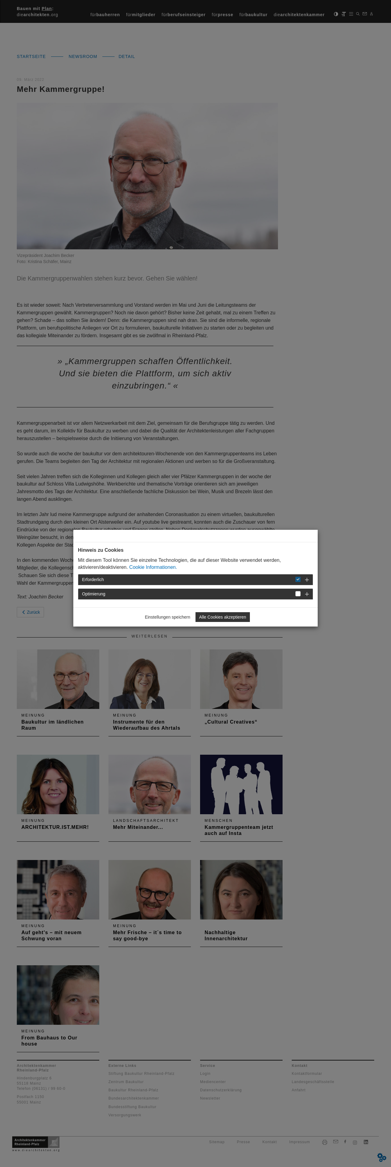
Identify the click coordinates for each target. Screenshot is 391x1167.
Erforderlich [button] (93, 579)
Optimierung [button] (93, 593)
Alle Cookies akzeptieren (222, 617)
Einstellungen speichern (167, 617)
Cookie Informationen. (153, 567)
